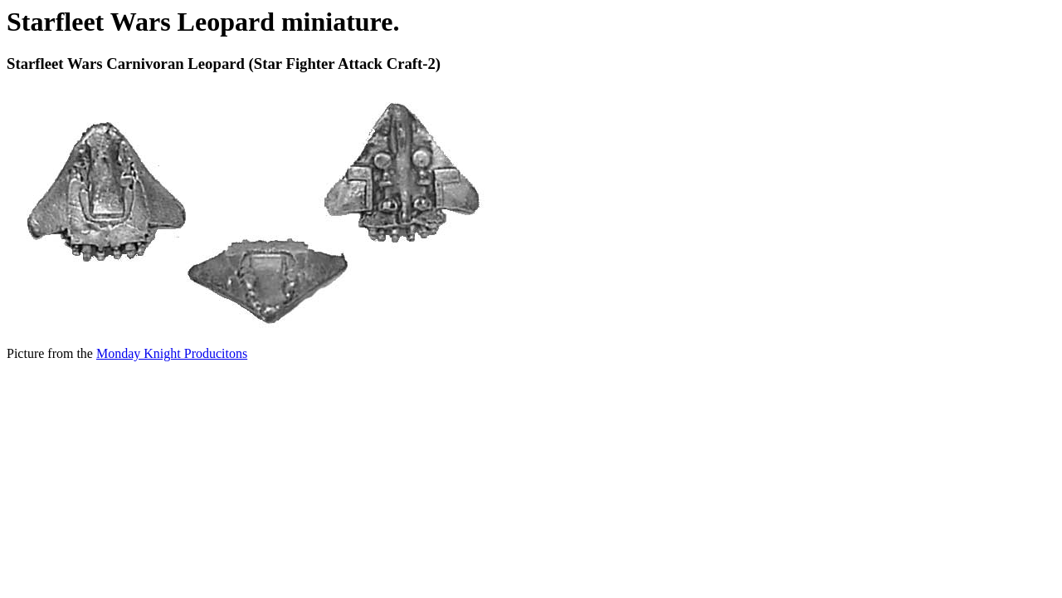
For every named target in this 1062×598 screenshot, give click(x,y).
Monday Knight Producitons (171, 353)
